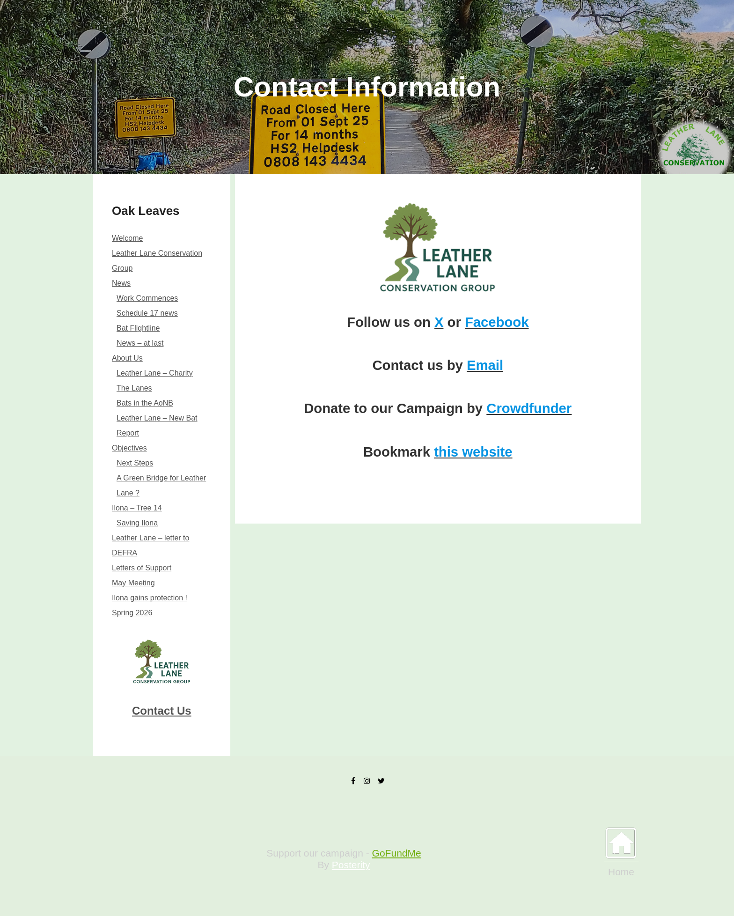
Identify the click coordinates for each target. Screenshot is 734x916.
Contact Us (161, 710)
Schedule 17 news (147, 313)
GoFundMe (396, 853)
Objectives (129, 448)
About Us (127, 358)
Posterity (351, 864)
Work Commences (147, 298)
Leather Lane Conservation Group (157, 260)
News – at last (140, 343)
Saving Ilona (137, 523)
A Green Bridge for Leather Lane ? (161, 485)
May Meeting (133, 583)
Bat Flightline (138, 328)
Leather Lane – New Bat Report (157, 425)
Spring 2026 (132, 613)
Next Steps (135, 463)
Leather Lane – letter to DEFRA (150, 545)
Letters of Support (141, 568)
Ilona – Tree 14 (137, 508)
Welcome (127, 238)
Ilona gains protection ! (149, 598)
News (121, 283)
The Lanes (134, 388)
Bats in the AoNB (145, 403)
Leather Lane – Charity (155, 373)
